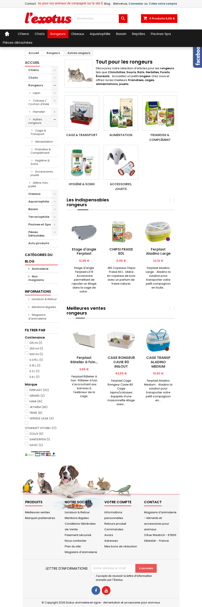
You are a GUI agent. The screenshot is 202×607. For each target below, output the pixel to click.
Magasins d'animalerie (37, 317)
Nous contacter (76, 541)
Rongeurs (35, 85)
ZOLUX (36, 434)
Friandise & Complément (41, 151)
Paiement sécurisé (78, 535)
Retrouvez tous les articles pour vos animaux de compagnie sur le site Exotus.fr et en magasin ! (81, 3)
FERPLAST (39, 390)
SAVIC (36, 445)
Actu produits (38, 243)
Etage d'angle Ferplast (84, 251)
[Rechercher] (101, 18)
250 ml (36, 348)
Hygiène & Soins (40, 162)
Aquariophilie (38, 201)
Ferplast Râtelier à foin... (84, 360)
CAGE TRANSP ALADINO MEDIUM (158, 362)
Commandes (113, 529)
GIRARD (37, 396)
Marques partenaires (40, 518)
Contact (30, 3)
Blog (107, 3)
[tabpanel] (84, 255)
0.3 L (34, 371)
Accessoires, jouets (42, 173)
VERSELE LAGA (41, 418)
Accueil (32, 62)
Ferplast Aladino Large (158, 251)
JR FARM (38, 407)
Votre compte (117, 502)
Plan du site (73, 546)
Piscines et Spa (39, 224)
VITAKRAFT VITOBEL (40, 428)
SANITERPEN (39, 439)
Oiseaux (34, 194)
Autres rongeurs (35, 121)
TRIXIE (35, 413)
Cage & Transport (38, 132)
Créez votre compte (163, 3)
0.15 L (34, 365)
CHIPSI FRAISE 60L (121, 251)
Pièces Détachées (36, 234)
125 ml (35, 343)
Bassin (33, 209)
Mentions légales (43, 307)
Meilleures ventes (37, 512)
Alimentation (44, 142)
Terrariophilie (38, 217)
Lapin (36, 93)
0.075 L (36, 360)
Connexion (136, 3)
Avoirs (108, 535)
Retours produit (115, 524)
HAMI (35, 401)
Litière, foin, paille (38, 184)
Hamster (39, 112)
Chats (33, 78)
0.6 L (34, 377)
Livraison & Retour (44, 299)
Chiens (33, 70)
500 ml (36, 354)
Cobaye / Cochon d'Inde (38, 102)
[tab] (83, 209)
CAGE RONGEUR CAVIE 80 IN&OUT (121, 362)
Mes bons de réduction (120, 546)
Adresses (111, 541)
